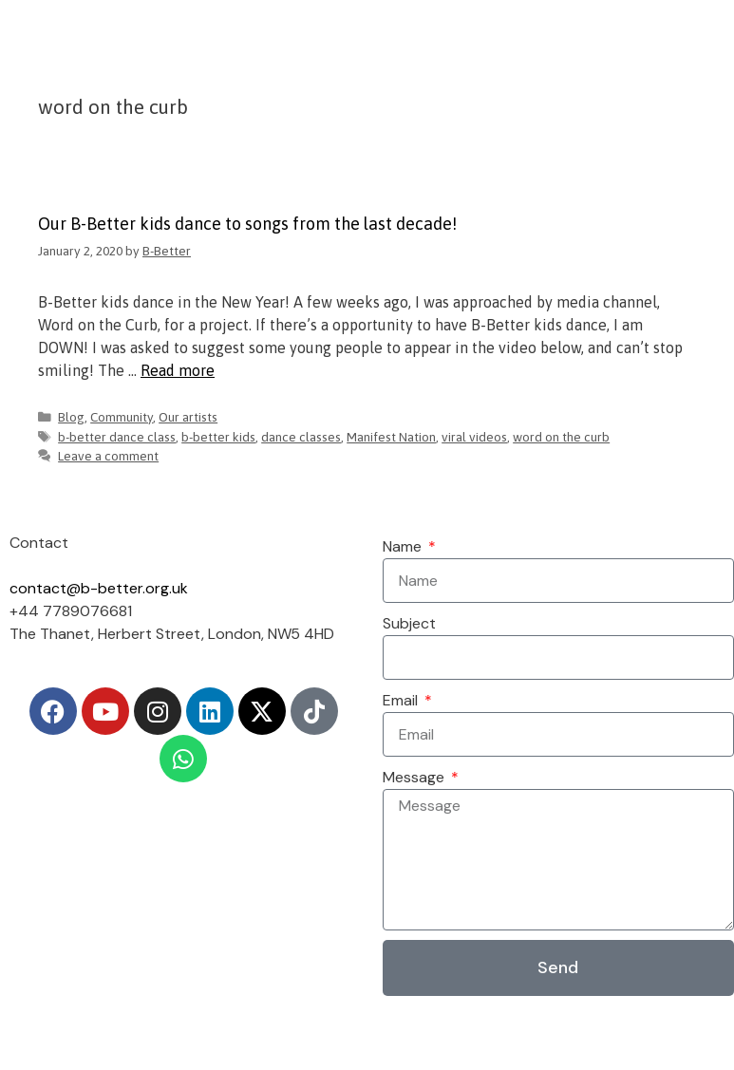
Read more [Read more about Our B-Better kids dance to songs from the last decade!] (178, 370)
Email (402, 700)
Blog (71, 416)
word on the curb (561, 436)
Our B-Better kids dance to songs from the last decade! (247, 224)
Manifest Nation (391, 436)
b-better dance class (117, 436)
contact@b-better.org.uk (98, 588)
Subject (409, 623)
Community (121, 416)
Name (404, 546)
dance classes (301, 436)
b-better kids (218, 436)
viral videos (474, 436)
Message (415, 777)
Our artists (188, 416)
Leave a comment (108, 455)
